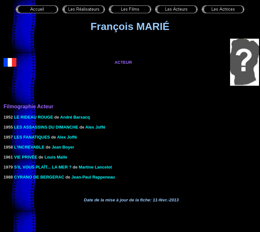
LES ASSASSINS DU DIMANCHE (46, 127)
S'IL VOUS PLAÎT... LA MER (41, 167)
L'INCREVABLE (29, 147)
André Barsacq (75, 117)
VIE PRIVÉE (25, 157)
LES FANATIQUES (32, 137)
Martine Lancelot (95, 167)
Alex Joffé (95, 127)
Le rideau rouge (33, 117)
